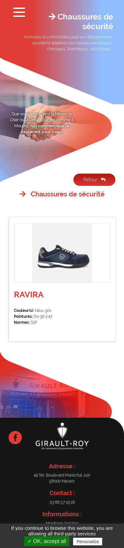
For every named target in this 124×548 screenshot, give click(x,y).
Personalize (87, 541)
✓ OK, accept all (46, 541)
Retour (94, 179)
